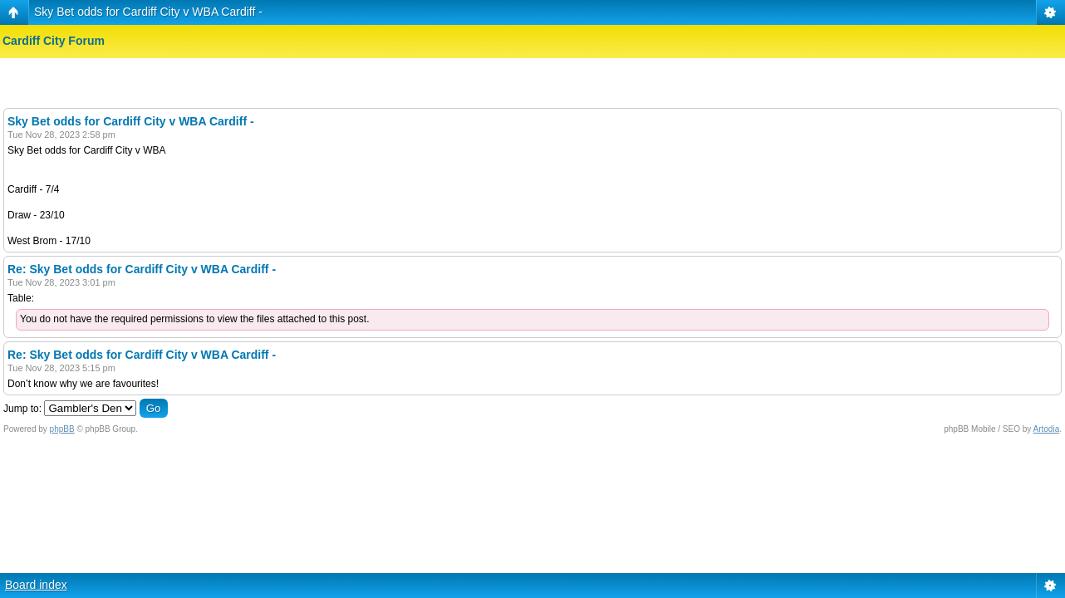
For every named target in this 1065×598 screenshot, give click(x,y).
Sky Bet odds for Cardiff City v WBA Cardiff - (148, 11)
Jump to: (22, 408)
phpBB (62, 429)
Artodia (1046, 429)
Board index (36, 584)
